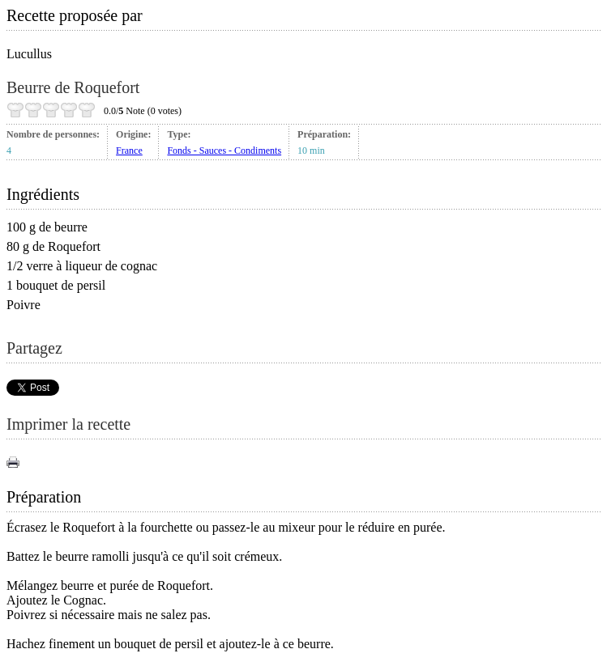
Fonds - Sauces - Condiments (224, 150)
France (129, 150)
